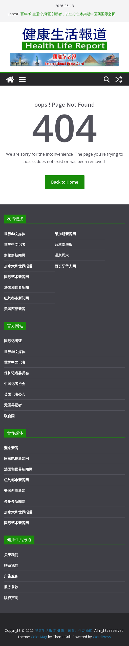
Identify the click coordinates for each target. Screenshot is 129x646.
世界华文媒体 (14, 233)
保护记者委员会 (16, 372)
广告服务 (11, 576)
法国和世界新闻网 (18, 469)
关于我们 (11, 554)
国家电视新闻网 (16, 458)
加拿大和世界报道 (18, 266)
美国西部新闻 (14, 308)
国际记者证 (13, 340)
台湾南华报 (63, 244)
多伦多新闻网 (14, 255)
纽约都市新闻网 (16, 298)
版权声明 (11, 597)
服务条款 (11, 586)
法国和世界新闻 (16, 287)
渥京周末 (62, 255)
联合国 (9, 415)
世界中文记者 (14, 244)
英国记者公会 (14, 394)
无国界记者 (13, 404)
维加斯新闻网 (65, 233)
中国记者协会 (14, 383)
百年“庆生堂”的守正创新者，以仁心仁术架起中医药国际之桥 (67, 13)
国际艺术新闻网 (16, 276)
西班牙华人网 (65, 266)
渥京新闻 (11, 447)
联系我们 (11, 565)
